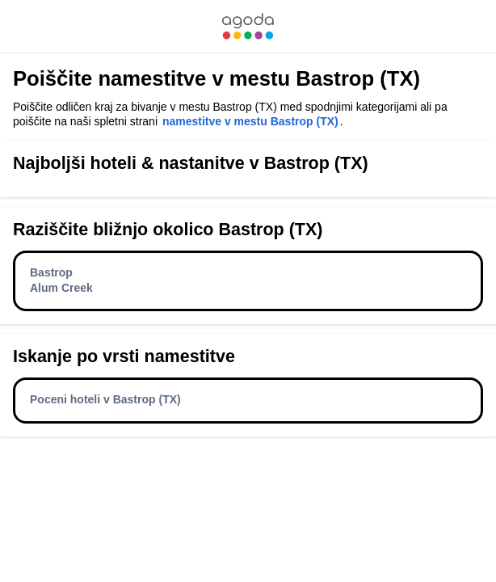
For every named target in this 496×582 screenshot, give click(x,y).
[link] (248, 26)
